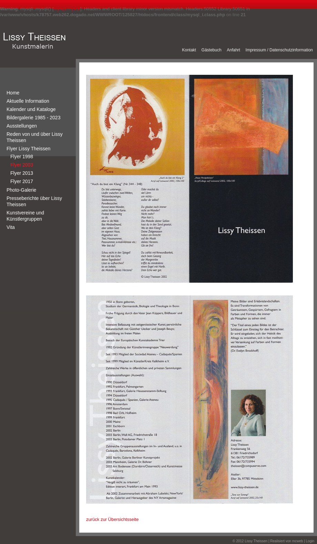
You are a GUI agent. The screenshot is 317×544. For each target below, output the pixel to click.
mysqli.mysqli (67, 8)
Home (13, 92)
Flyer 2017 (21, 181)
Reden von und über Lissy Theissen (35, 137)
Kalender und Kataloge (31, 109)
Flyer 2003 (21, 165)
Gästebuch (212, 50)
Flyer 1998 (21, 156)
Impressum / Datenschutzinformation (279, 50)
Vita (11, 227)
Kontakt (189, 50)
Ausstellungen (22, 126)
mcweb (297, 541)
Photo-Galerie (21, 190)
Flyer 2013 (21, 173)
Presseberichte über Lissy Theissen (34, 201)
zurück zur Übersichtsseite (112, 519)
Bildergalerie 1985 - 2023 (33, 117)
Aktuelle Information (28, 101)
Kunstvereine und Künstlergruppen (25, 216)
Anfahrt (233, 50)
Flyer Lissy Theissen (28, 148)
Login (310, 541)
